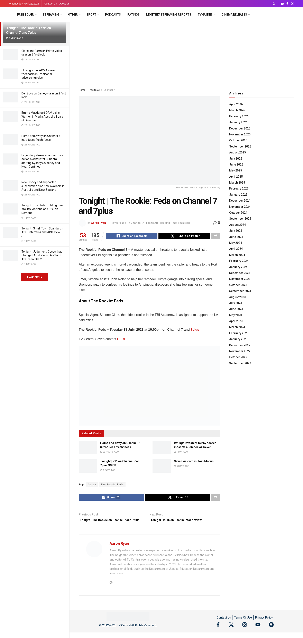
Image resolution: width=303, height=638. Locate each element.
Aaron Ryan (98, 222)
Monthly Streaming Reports (168, 14)
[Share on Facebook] (131, 237)
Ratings (133, 14)
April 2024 (236, 248)
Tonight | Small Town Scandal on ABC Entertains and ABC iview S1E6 (42, 232)
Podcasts (113, 14)
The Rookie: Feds (112, 485)
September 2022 (240, 363)
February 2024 (238, 260)
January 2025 (238, 194)
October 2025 (238, 140)
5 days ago (181, 466)
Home (82, 90)
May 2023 (235, 315)
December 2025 (239, 128)
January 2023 (238, 339)
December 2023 (239, 273)
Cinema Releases (234, 14)
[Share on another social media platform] (215, 237)
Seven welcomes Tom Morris (194, 461)
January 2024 (238, 267)
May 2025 (235, 170)
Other (73, 14)
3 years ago (119, 222)
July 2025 (235, 158)
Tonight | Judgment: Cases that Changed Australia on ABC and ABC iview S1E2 (41, 255)
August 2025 (237, 152)
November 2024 (239, 206)
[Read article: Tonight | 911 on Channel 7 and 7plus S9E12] (88, 466)
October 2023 (238, 285)
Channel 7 (109, 90)
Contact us (50, 3)
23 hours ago (109, 452)
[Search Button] (274, 3)
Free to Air (25, 14)
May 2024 (235, 242)
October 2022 (238, 357)
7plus (195, 330)
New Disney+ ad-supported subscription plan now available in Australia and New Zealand (42, 186)
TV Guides (205, 14)
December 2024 (239, 200)
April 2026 (236, 104)
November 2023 (239, 278)
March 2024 (237, 255)
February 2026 (238, 116)
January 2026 (238, 122)
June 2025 (236, 164)
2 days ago (108, 471)
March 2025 (237, 182)
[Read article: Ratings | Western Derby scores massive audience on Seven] (162, 448)
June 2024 (236, 236)
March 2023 (237, 327)
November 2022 (239, 351)
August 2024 (237, 224)
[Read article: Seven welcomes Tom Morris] (162, 466)
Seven (92, 485)
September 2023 (240, 291)
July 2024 (235, 230)
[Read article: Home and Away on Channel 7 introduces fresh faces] (88, 448)
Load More (34, 277)
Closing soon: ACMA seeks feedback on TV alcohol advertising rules (38, 74)
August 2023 (237, 297)
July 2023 (235, 303)
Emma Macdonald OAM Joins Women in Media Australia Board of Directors (42, 116)
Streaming (51, 14)
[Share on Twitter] (184, 237)
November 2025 (239, 134)
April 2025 (236, 176)
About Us (64, 3)
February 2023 (238, 333)
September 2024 (240, 218)
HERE (121, 339)
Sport (91, 14)
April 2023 (236, 321)
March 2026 (237, 110)
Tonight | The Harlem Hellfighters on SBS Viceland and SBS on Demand (42, 209)
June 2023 (236, 309)
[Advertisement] (186, 53)
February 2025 (238, 188)
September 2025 (240, 146)
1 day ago (181, 452)
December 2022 (239, 345)
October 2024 (238, 212)
